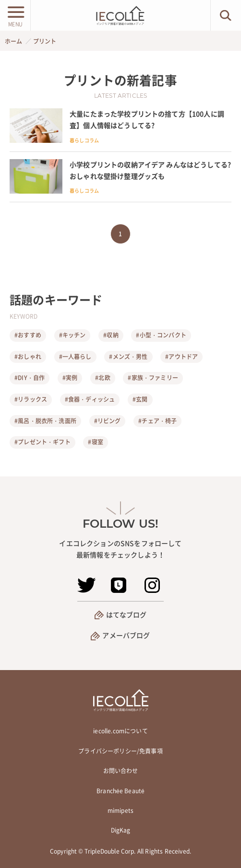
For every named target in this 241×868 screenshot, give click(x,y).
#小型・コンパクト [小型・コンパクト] (161, 335)
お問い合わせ (120, 770)
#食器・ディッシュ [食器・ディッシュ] (90, 399)
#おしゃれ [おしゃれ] (27, 356)
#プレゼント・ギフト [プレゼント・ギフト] (42, 442)
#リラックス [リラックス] (30, 399)
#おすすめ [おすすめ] (27, 335)
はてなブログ (126, 614)
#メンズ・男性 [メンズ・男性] (128, 356)
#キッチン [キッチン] (72, 335)
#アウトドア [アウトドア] (181, 356)
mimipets (120, 810)
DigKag (121, 830)
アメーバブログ (126, 635)
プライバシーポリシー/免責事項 (120, 751)
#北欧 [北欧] (102, 377)
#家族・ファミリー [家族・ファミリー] (153, 377)
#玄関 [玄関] (140, 399)
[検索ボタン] (226, 15)
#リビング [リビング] (107, 421)
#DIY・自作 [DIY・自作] (29, 377)
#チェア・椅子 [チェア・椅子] (157, 421)
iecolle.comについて (120, 731)
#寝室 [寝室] (95, 442)
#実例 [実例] (69, 377)
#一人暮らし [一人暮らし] (75, 356)
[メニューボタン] (15, 15)
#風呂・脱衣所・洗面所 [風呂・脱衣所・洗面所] (45, 421)
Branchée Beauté (120, 791)
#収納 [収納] (110, 335)
